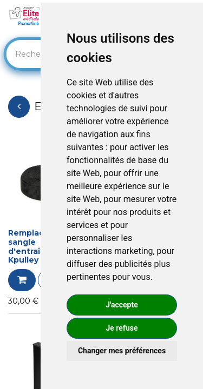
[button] (22, 280)
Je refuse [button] (121, 328)
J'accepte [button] (122, 304)
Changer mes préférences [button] (122, 350)
